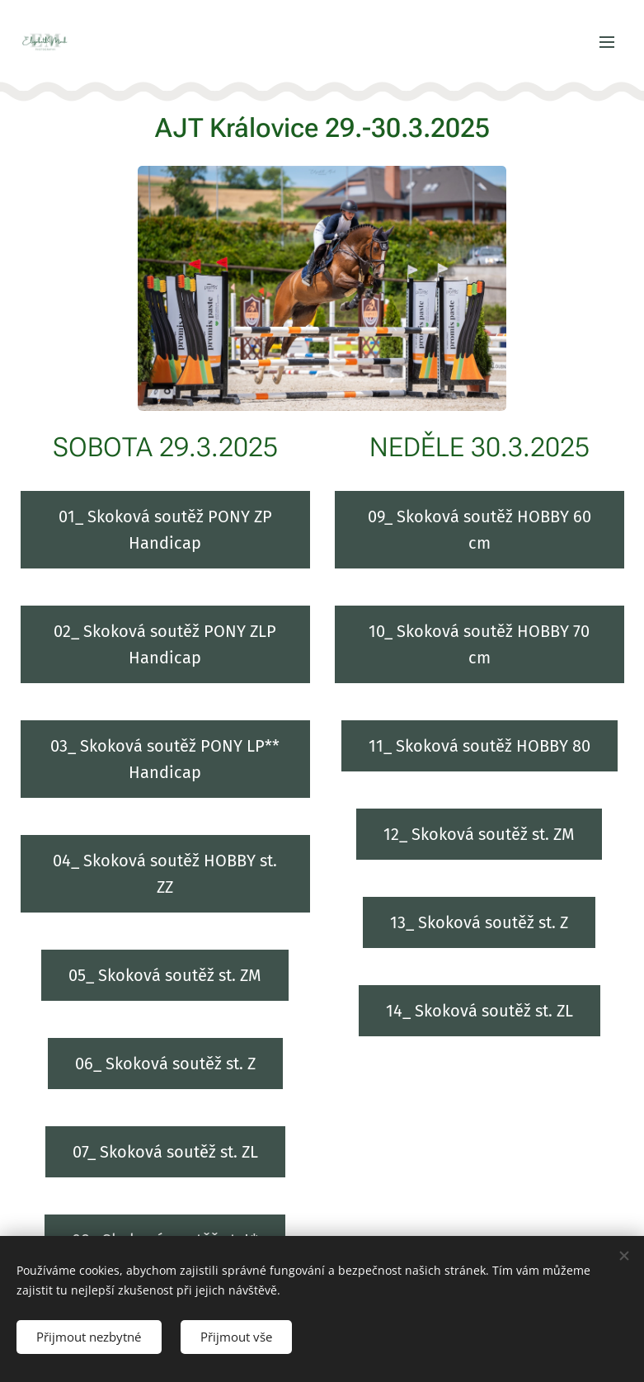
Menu (606, 42)
